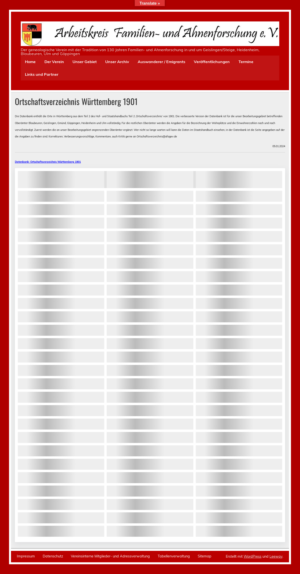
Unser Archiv (117, 61)
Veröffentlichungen (212, 61)
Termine (245, 61)
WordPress (252, 556)
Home (30, 61)
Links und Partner (41, 74)
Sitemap (204, 556)
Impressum (26, 556)
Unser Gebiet (84, 61)
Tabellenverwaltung (174, 556)
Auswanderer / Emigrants (161, 61)
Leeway (275, 556)
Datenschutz (53, 556)
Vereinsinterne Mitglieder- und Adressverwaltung (110, 556)
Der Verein (54, 61)
